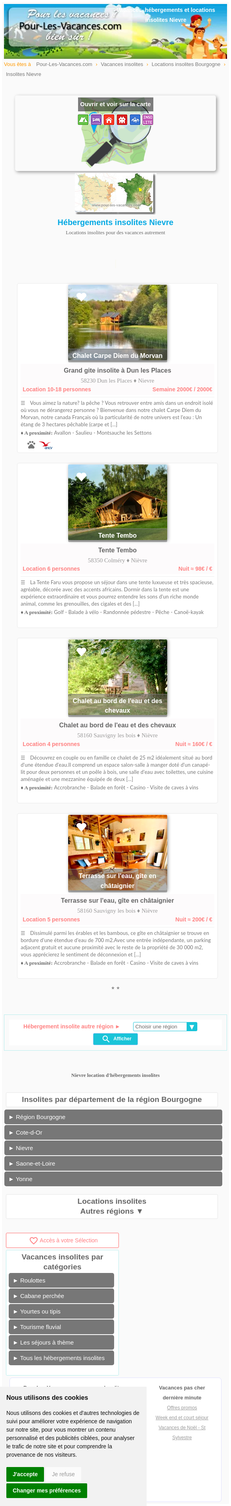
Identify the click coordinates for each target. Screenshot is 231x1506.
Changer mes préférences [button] (47, 1490)
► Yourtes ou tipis (37, 1311)
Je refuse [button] (63, 1474)
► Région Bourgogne (36, 1116)
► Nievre (20, 1148)
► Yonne (20, 1179)
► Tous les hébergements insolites (59, 1357)
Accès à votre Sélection (63, 1240)
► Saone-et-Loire (31, 1163)
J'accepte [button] (25, 1474)
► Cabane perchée (38, 1295)
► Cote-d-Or (25, 1132)
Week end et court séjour (182, 1417)
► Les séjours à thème (43, 1342)
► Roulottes (29, 1280)
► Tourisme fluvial (37, 1326)
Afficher (116, 1039)
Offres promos (182, 1408)
